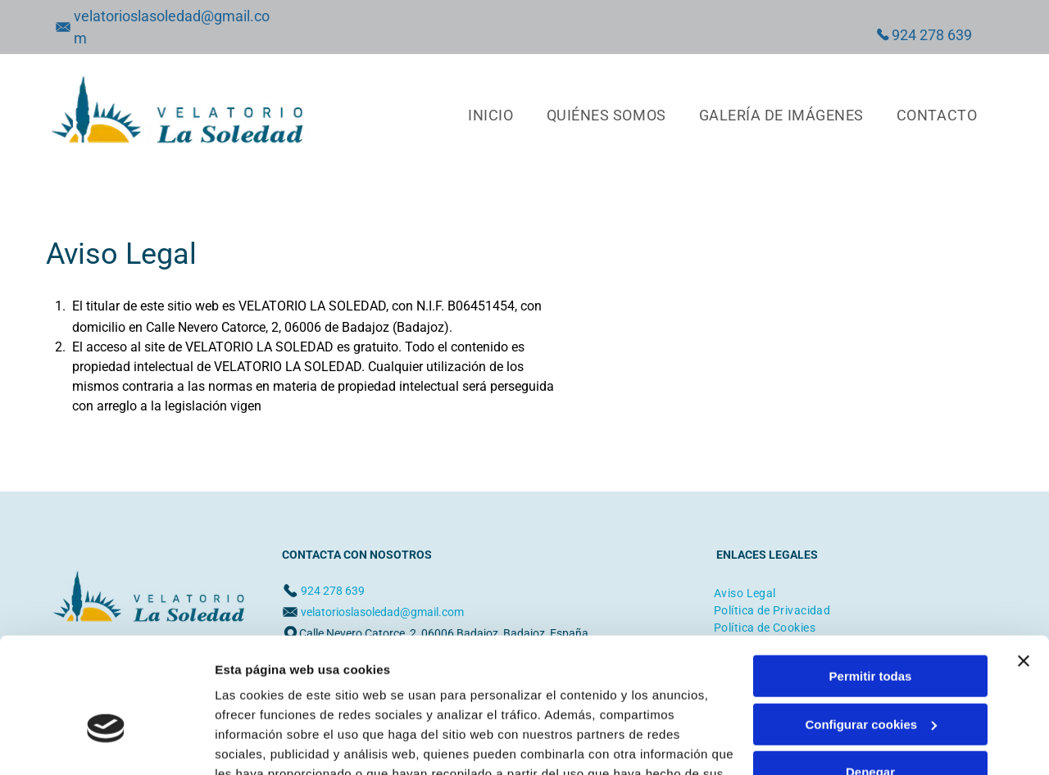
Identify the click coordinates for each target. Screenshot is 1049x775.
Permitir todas (870, 580)
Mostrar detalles (263, 743)
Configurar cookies (871, 628)
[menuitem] (490, 115)
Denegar (870, 676)
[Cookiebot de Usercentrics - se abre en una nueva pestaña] (106, 743)
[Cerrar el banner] (1023, 565)
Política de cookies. (335, 698)
